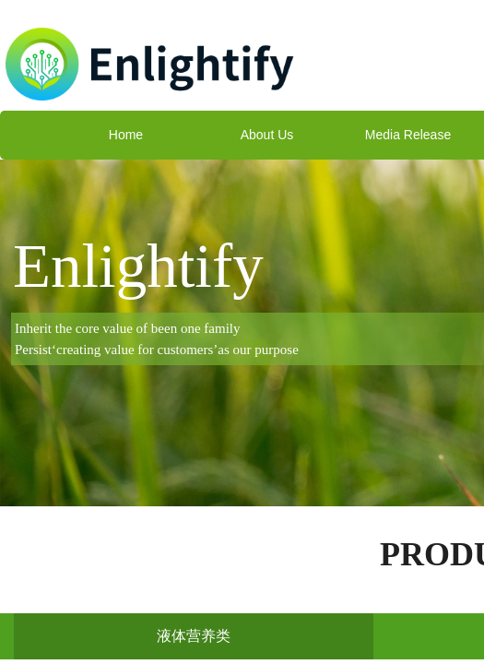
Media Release (408, 134)
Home (126, 134)
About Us (267, 134)
